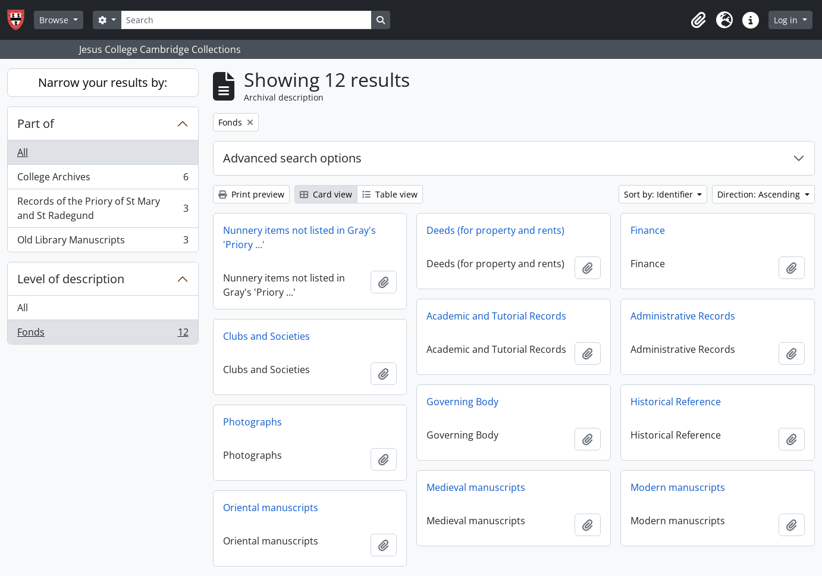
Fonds (103, 334)
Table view (390, 194)
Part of (35, 123)
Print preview (251, 194)
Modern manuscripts (677, 487)
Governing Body (462, 401)
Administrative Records (682, 316)
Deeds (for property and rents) (495, 230)
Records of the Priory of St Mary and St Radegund (103, 208)
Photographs (252, 421)
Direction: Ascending (759, 194)
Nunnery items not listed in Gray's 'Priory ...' (299, 237)
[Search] (246, 20)
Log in (787, 20)
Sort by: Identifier (659, 194)
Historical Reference (675, 401)
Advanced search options (292, 158)
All (22, 152)
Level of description (70, 279)
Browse (55, 20)
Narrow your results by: (102, 82)
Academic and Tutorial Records (496, 316)
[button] (698, 20)
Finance (647, 230)
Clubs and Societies (266, 336)
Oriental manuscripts (270, 507)
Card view (326, 194)
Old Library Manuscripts (103, 242)
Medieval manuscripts (475, 487)
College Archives (103, 179)
